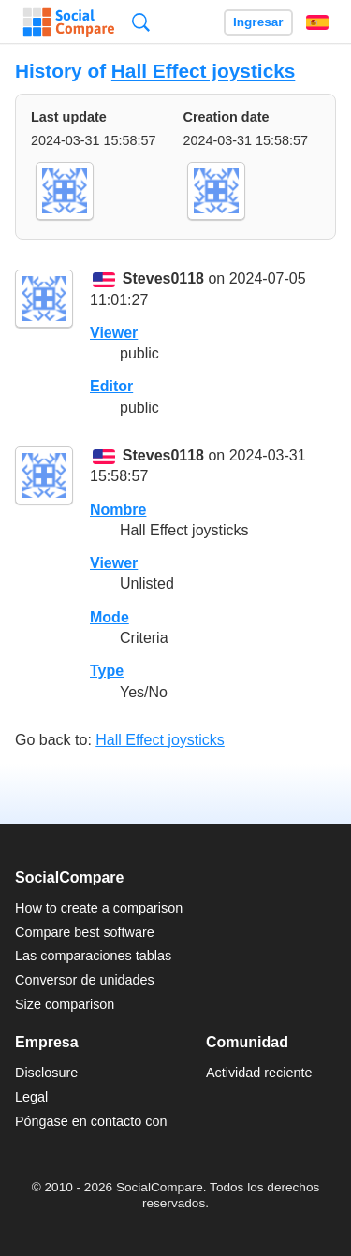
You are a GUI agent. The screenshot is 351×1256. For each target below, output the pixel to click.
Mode (109, 617)
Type (107, 671)
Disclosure (46, 1072)
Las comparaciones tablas (93, 955)
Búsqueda (141, 22)
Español (317, 22)
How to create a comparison (99, 907)
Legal (31, 1096)
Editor (111, 386)
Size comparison (64, 1004)
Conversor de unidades (84, 979)
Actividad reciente (259, 1072)
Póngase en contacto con (91, 1121)
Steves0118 (163, 279)
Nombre (118, 510)
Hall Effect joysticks (203, 70)
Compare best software (84, 932)
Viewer (114, 333)
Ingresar (258, 22)
